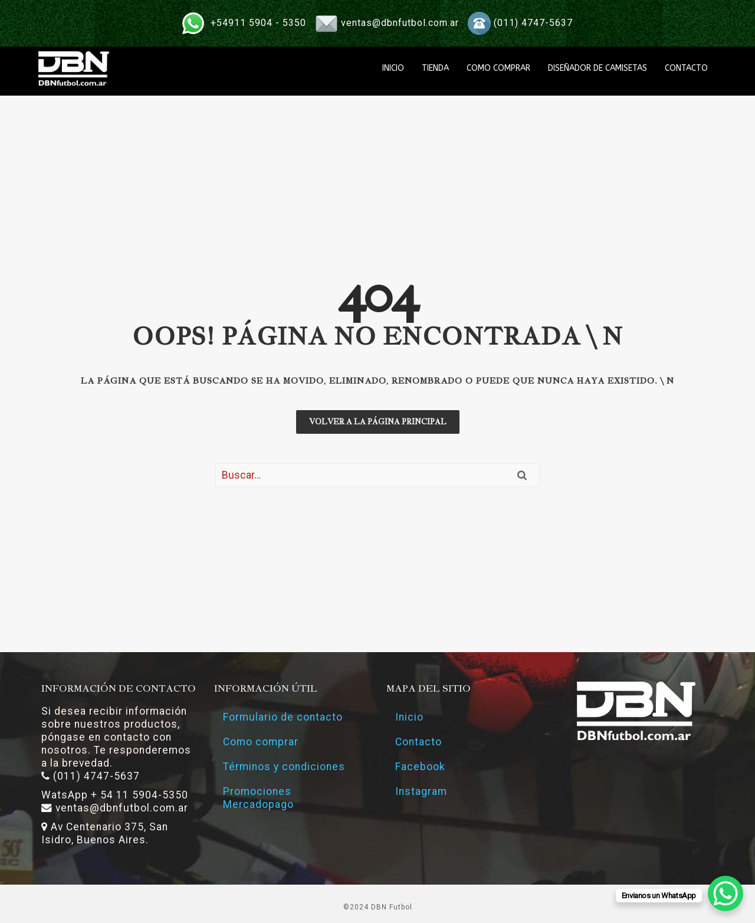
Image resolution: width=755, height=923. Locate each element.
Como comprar (260, 742)
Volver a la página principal (378, 422)
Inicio (409, 717)
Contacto (418, 742)
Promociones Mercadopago (258, 797)
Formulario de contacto (283, 717)
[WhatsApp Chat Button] (725, 893)
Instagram (421, 791)
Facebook (420, 767)
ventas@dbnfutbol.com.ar (400, 22)
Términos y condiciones (284, 767)
